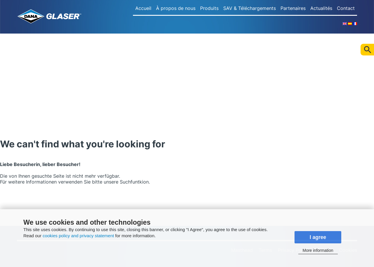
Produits (209, 8)
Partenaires (293, 8)
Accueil (143, 8)
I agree (318, 237)
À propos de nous (175, 8)
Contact (346, 8)
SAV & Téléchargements (249, 8)
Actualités (321, 8)
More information (317, 250)
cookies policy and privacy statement (78, 235)
